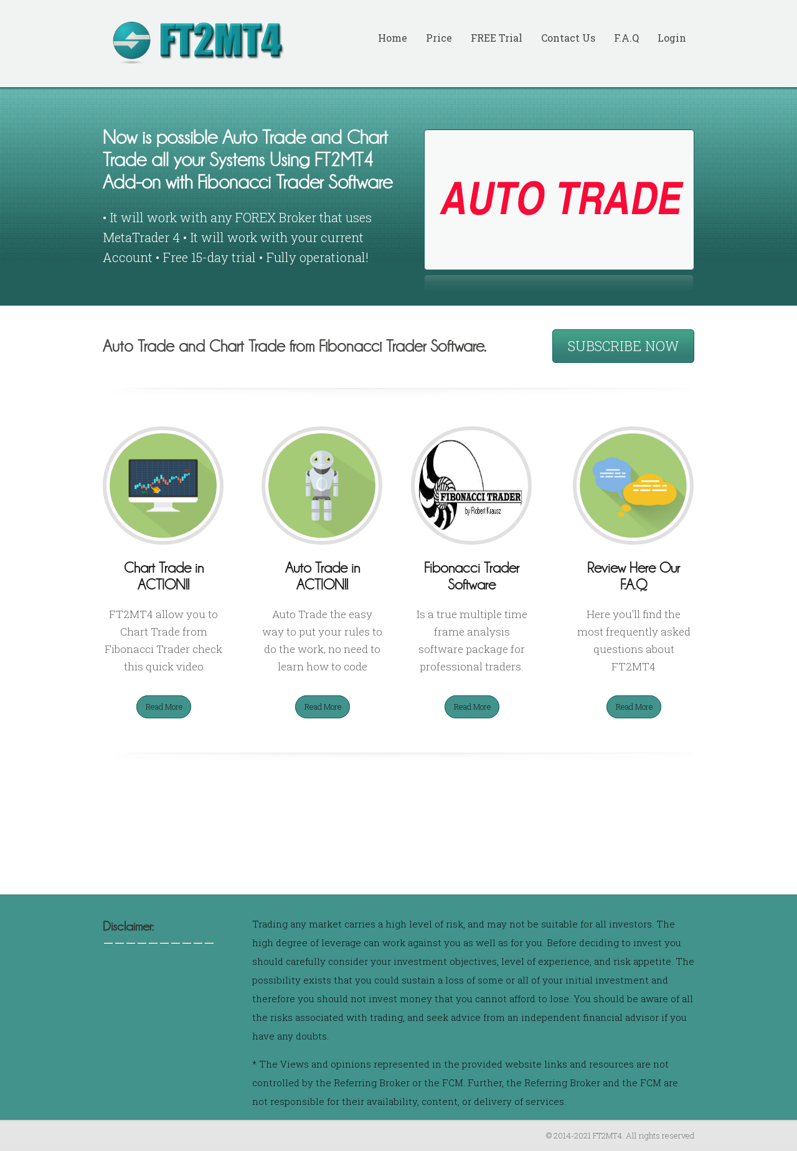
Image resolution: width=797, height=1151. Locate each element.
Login (672, 37)
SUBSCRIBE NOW (623, 346)
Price (439, 37)
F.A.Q (626, 37)
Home (392, 37)
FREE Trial (496, 37)
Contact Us (568, 37)
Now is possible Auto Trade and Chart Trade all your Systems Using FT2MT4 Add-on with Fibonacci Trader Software (247, 160)
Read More (164, 706)
